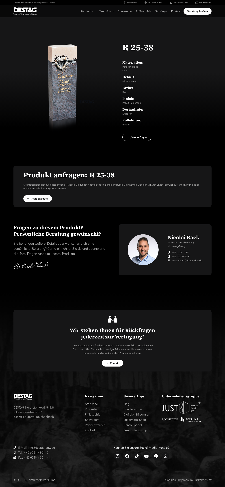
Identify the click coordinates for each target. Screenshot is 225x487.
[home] (25, 11)
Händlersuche (132, 409)
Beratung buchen (197, 11)
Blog (126, 404)
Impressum (185, 480)
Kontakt (176, 11)
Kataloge (161, 11)
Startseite (86, 11)
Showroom (125, 11)
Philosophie (143, 11)
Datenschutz (203, 480)
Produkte (91, 409)
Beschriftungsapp (135, 430)
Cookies (170, 480)
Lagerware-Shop (134, 420)
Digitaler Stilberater (136, 414)
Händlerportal (132, 425)
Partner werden (95, 425)
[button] (105, 11)
